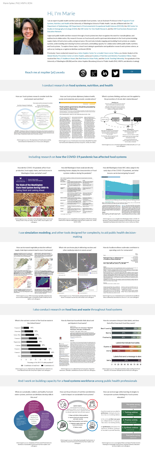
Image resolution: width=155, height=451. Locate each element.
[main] (93, 13)
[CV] (132, 71)
